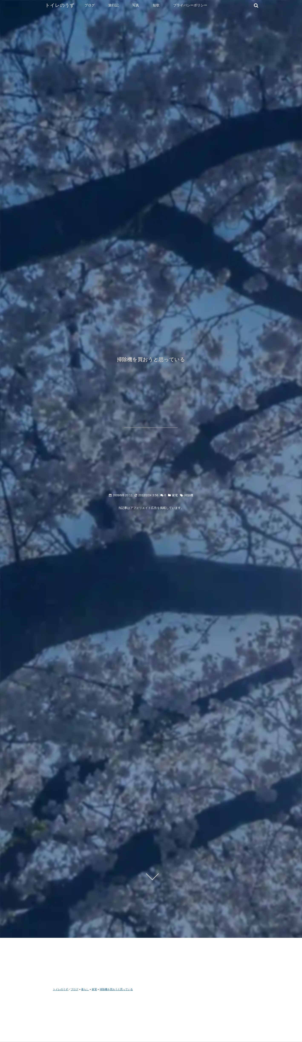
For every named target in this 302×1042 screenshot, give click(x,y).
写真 (135, 5)
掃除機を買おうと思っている (151, 359)
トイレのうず (60, 5)
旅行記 (113, 5)
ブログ (90, 5)
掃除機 (188, 495)
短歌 (156, 5)
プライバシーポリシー (190, 5)
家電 (175, 495)
